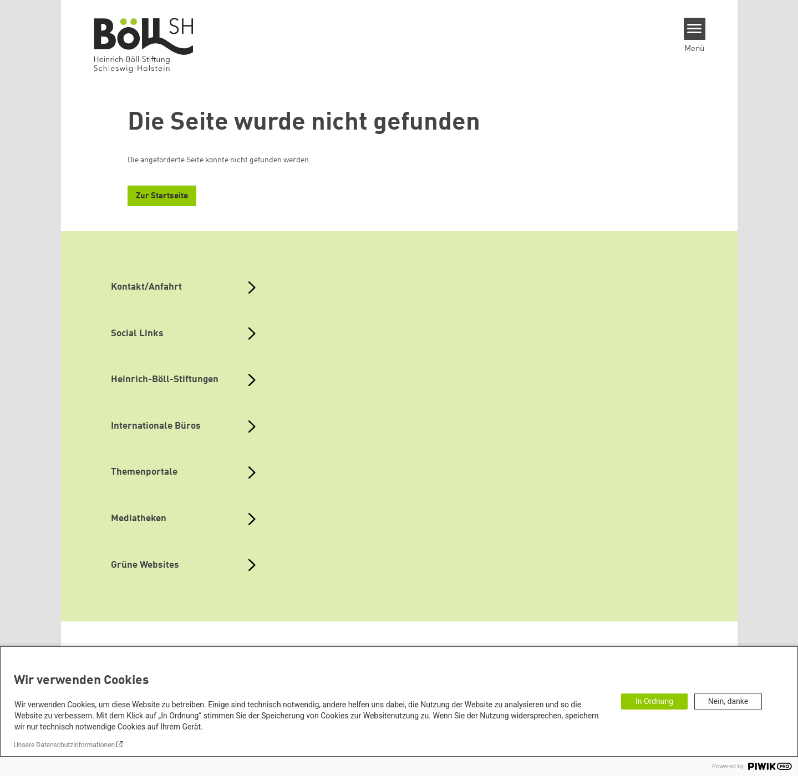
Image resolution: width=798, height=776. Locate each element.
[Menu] (694, 29)
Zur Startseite (162, 196)
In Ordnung (654, 701)
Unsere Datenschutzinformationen (64, 745)
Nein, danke (728, 701)
